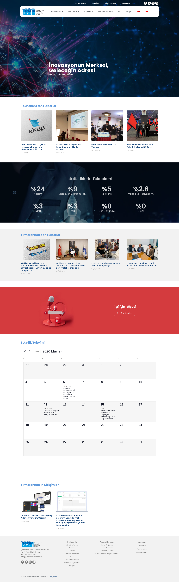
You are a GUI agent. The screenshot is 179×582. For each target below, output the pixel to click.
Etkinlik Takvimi (33, 343)
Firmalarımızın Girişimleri (40, 485)
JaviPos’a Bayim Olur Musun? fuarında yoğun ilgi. (105, 264)
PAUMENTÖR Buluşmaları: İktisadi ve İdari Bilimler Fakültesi (68, 147)
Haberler (88, 11)
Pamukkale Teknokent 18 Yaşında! (103, 145)
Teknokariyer (110, 3)
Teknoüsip (95, 3)
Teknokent (73, 11)
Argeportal (80, 3)
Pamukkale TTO (127, 3)
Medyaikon (53, 577)
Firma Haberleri (107, 548)
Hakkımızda (57, 11)
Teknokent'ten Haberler (38, 106)
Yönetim (72, 548)
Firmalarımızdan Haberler (40, 235)
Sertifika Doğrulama (72, 562)
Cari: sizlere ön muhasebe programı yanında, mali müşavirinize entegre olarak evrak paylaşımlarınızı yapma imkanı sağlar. (70, 520)
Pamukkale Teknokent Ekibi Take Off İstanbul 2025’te (140, 145)
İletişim (129, 11)
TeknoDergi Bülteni (72, 559)
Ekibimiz (72, 551)
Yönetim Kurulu (72, 545)
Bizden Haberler (107, 551)
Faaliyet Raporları (72, 554)
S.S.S (120, 11)
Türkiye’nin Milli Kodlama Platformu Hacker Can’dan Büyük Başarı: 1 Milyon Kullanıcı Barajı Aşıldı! (36, 267)
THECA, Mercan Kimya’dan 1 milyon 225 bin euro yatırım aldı (142, 264)
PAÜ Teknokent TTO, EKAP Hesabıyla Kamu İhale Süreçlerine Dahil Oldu (33, 147)
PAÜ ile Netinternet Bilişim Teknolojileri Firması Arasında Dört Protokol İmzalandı (70, 265)
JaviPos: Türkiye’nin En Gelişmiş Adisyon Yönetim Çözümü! (36, 516)
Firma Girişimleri (107, 545)
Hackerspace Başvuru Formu (106, 554)
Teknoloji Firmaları (105, 11)
